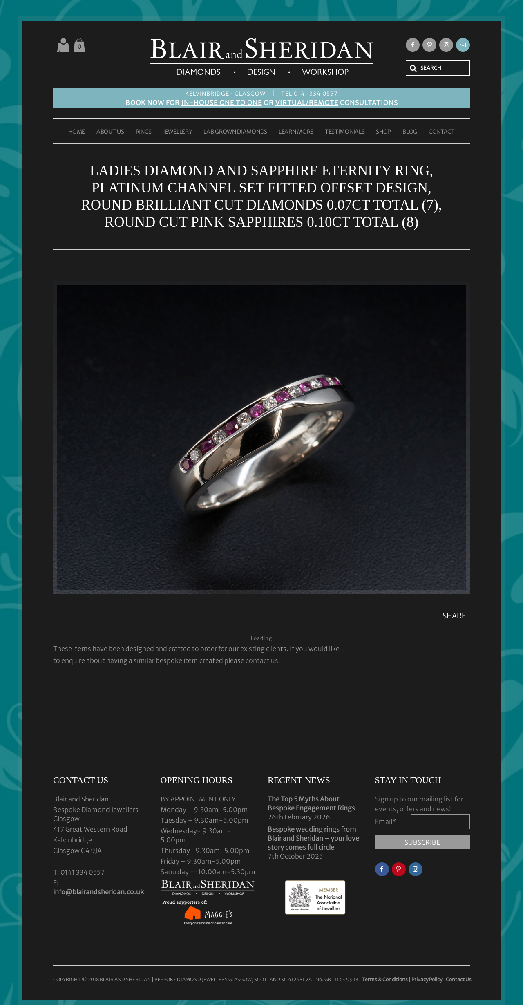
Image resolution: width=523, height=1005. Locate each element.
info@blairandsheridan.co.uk (98, 892)
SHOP (383, 132)
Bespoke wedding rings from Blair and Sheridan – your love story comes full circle (313, 838)
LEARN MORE (296, 132)
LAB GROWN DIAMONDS (235, 132)
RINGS (144, 132)
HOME (76, 132)
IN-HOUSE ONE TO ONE (221, 102)
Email (385, 821)
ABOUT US (110, 132)
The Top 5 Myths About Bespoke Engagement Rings (311, 803)
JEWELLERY (177, 132)
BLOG (409, 132)
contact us (262, 660)
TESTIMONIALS (344, 132)
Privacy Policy (426, 979)
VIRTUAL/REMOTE (306, 102)
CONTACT (442, 132)
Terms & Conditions (385, 979)
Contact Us (459, 979)
